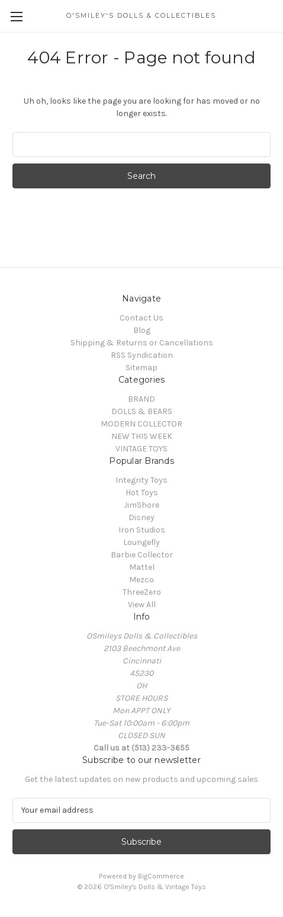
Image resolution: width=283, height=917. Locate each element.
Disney (141, 517)
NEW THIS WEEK (141, 436)
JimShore (141, 505)
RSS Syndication (142, 355)
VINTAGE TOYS (141, 449)
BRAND (141, 399)
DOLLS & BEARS (141, 411)
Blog (141, 330)
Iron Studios (141, 530)
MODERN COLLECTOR (141, 424)
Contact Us (141, 318)
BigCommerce (161, 876)
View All (142, 604)
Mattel (142, 567)
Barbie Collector (142, 555)
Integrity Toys (141, 480)
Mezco (141, 580)
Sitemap (141, 368)
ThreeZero (142, 592)
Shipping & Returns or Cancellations (141, 343)
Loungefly (141, 542)
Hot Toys (142, 493)
